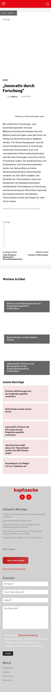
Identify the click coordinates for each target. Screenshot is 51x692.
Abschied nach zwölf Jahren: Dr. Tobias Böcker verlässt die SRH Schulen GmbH (17, 449)
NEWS (11, 13)
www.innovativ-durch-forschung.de (21, 208)
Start (4, 13)
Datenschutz (20, 569)
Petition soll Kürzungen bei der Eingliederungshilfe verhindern (24, 306)
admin (13, 97)
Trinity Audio (29, 116)
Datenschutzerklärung (28, 635)
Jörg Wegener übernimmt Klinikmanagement (12, 257)
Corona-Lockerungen (38, 255)
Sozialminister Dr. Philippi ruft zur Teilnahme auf (17, 464)
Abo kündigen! (9, 549)
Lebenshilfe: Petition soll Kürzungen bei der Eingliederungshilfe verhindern (20, 367)
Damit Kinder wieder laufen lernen (22, 338)
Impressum (8, 569)
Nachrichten (13, 298)
